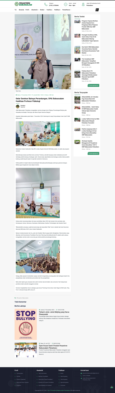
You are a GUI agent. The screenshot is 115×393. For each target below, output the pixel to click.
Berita (62, 373)
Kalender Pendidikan (43, 376)
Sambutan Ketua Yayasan (23, 382)
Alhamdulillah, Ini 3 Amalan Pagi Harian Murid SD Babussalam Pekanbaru (90, 99)
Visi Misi (18, 376)
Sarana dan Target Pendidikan (46, 379)
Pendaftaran (66, 10)
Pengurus (19, 385)
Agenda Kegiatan (65, 382)
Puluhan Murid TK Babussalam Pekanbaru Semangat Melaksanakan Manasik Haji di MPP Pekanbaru (89, 75)
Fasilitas (49, 10)
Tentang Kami (20, 373)
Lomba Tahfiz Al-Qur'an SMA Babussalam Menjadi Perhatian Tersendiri (90, 121)
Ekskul (42, 10)
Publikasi (57, 10)
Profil (27, 10)
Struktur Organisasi (21, 379)
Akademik (34, 10)
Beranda (21, 10)
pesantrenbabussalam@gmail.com (91, 373)
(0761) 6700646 (54, 5)
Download (63, 385)
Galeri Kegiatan (64, 376)
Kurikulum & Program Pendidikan (46, 382)
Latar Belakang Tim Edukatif (45, 385)
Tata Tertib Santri (43, 373)
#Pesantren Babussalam (22, 298)
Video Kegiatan (64, 379)
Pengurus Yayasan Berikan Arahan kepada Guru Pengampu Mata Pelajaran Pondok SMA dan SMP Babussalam (90, 25)
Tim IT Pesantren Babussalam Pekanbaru (58, 390)
